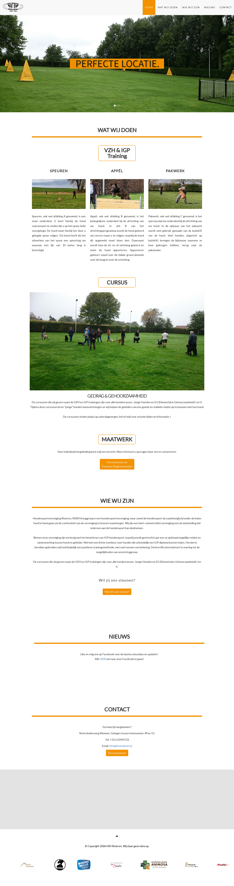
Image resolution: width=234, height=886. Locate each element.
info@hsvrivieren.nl (120, 745)
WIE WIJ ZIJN (191, 7)
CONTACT (226, 7)
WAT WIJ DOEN (168, 7)
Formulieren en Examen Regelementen (117, 464)
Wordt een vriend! (117, 591)
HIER (103, 659)
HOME (149, 7)
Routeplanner (117, 753)
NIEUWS (209, 7)
